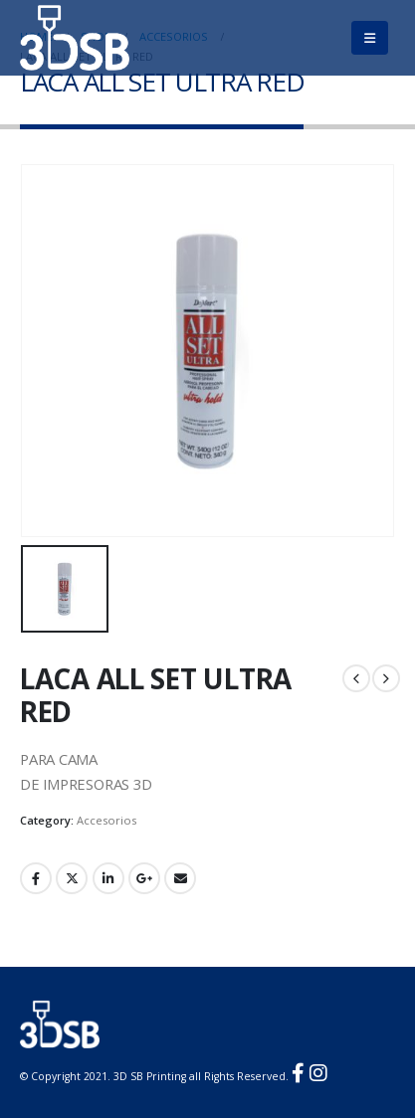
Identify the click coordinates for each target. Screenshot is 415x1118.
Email (180, 878)
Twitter (72, 878)
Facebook (36, 878)
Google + (144, 878)
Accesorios (106, 820)
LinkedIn (108, 878)
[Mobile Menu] (369, 38)
